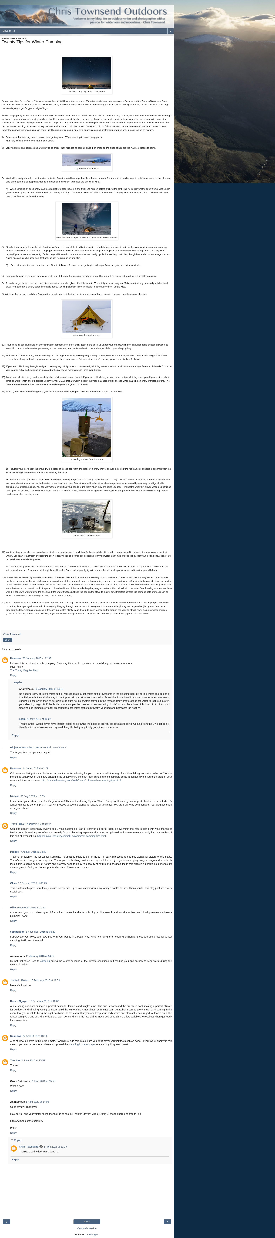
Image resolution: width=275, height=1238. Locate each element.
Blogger (93, 1234)
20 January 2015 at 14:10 (49, 689)
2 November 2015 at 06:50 (40, 931)
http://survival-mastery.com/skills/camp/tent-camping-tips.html (71, 836)
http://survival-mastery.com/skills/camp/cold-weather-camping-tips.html (81, 780)
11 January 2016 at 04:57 (40, 956)
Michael (14, 796)
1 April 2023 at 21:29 (55, 1146)
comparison (17, 931)
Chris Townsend (28, 1146)
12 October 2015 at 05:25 (32, 883)
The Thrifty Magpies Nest (24, 670)
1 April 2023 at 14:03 (37, 1101)
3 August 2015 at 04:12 (38, 824)
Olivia (13, 883)
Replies (18, 682)
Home (87, 1221)
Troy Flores (17, 824)
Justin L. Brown (19, 980)
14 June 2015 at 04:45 (35, 768)
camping (45, 961)
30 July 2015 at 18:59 (33, 796)
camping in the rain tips (82, 1044)
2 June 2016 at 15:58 (43, 1081)
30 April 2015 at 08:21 (55, 747)
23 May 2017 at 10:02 (38, 719)
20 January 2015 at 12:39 (37, 658)
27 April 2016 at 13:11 (35, 1036)
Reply (13, 675)
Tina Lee (15, 1060)
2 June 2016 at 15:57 (33, 1060)
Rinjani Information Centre (26, 747)
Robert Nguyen (19, 1001)
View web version (87, 1228)
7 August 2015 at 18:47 (33, 851)
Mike (13, 907)
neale (22, 719)
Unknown (16, 658)
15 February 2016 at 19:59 (45, 980)
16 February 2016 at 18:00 (44, 1001)
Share (8, 640)
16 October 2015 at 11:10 (31, 907)
